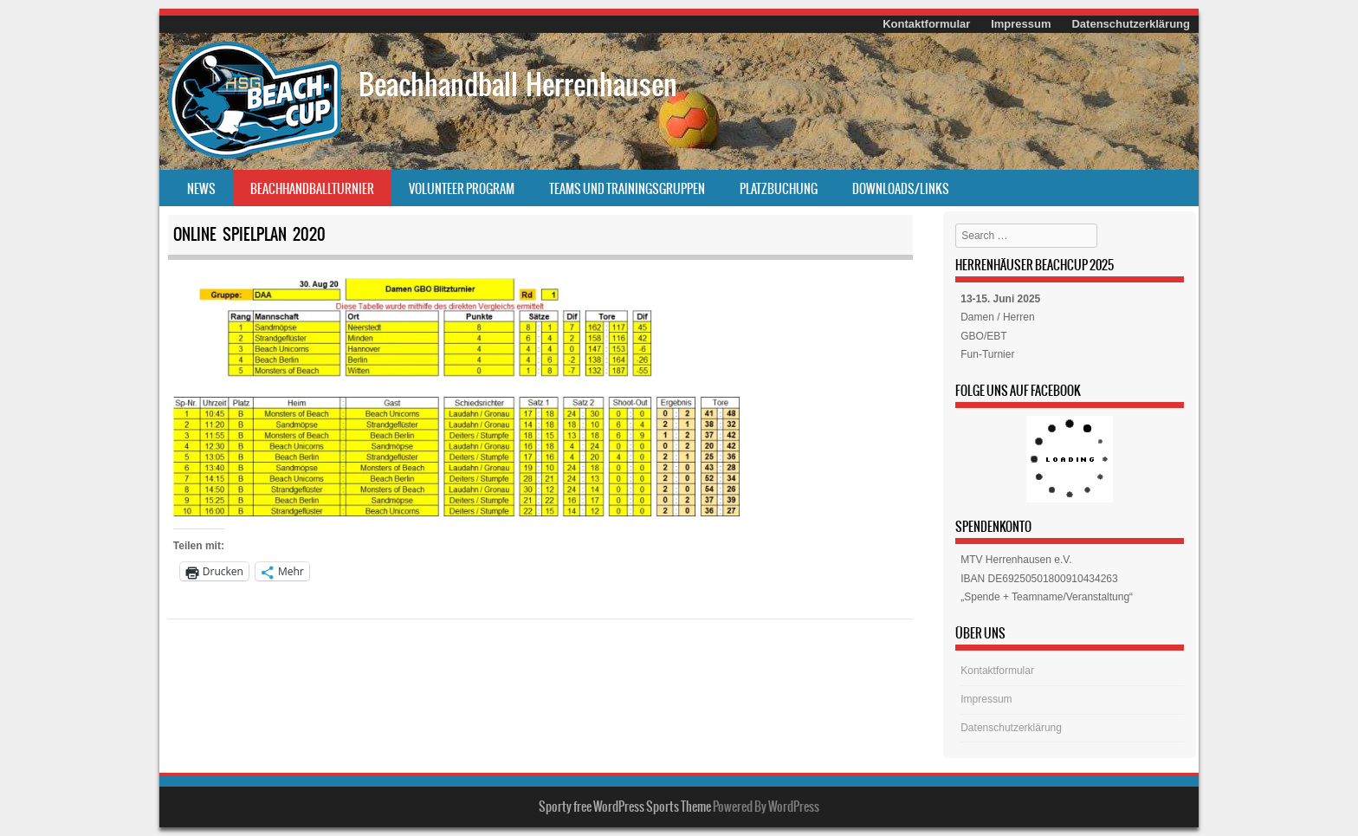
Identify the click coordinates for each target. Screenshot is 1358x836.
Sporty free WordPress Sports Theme (625, 806)
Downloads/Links (900, 188)
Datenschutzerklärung (1130, 23)
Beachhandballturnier (312, 188)
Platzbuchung (779, 188)
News (201, 188)
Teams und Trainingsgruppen (627, 188)
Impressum (1021, 23)
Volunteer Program (461, 188)
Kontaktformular (926, 23)
